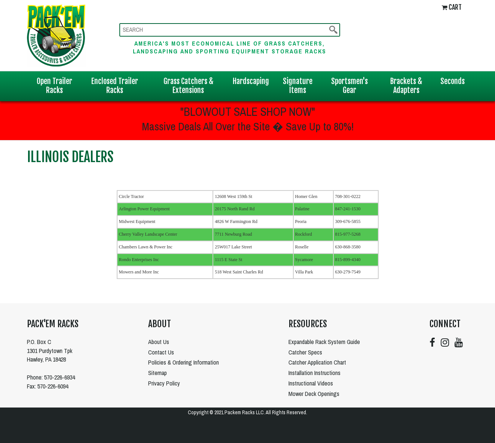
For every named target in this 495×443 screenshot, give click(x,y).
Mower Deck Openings (313, 394)
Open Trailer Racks (54, 86)
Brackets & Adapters (406, 86)
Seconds (452, 81)
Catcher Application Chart (317, 362)
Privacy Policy (164, 383)
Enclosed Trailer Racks (114, 86)
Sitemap (157, 373)
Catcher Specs (305, 352)
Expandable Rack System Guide (324, 342)
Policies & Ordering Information (183, 362)
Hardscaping (251, 81)
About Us (158, 342)
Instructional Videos (310, 383)
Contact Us (161, 352)
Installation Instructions (314, 373)
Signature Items (297, 86)
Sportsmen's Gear (349, 86)
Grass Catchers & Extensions (188, 86)
